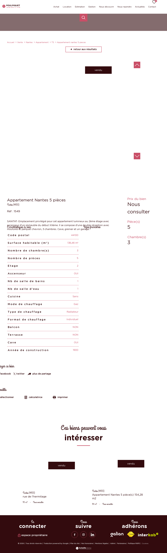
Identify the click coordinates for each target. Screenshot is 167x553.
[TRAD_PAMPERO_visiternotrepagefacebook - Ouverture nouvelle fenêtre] (74, 534)
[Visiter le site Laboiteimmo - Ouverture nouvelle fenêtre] (83, 548)
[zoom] (59, 158)
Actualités (140, 7)
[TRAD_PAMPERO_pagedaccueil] (11, 7)
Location (67, 7)
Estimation (80, 7)
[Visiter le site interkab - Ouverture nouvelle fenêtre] (148, 534)
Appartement (42, 42)
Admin (112, 543)
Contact (152, 7)
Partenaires (121, 543)
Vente (20, 42)
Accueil (10, 42)
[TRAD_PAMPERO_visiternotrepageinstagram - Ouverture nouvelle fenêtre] (83, 534)
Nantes (29, 42)
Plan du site (74, 543)
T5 (53, 42)
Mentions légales (101, 543)
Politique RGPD (134, 543)
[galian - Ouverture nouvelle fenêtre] (117, 534)
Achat (56, 7)
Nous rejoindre (124, 7)
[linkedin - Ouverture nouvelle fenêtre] (92, 534)
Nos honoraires (87, 543)
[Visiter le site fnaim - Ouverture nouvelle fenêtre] (131, 534)
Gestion (92, 7)
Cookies (145, 543)
